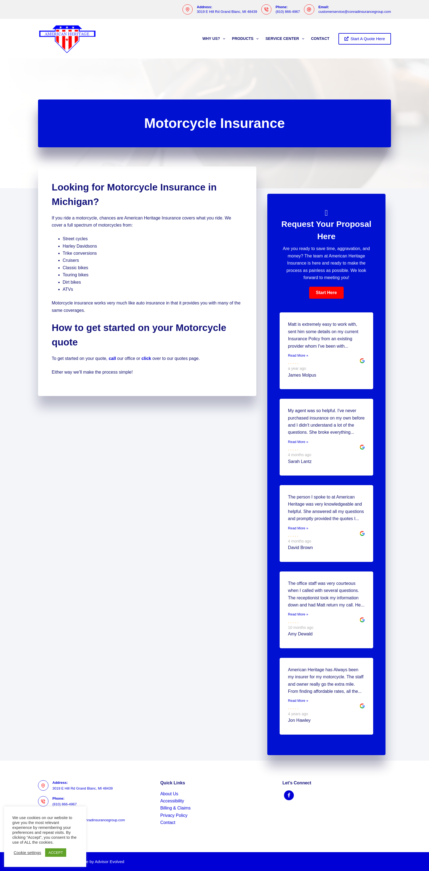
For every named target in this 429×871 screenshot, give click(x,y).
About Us (169, 793)
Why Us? (214, 39)
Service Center (285, 39)
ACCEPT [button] (55, 853)
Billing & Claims (175, 808)
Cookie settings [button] (27, 853)
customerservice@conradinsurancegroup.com (354, 12)
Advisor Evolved (109, 861)
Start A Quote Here (364, 38)
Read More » (298, 355)
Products (246, 39)
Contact (320, 38)
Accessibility (172, 801)
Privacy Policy (174, 815)
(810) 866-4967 (288, 12)
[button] (326, 293)
